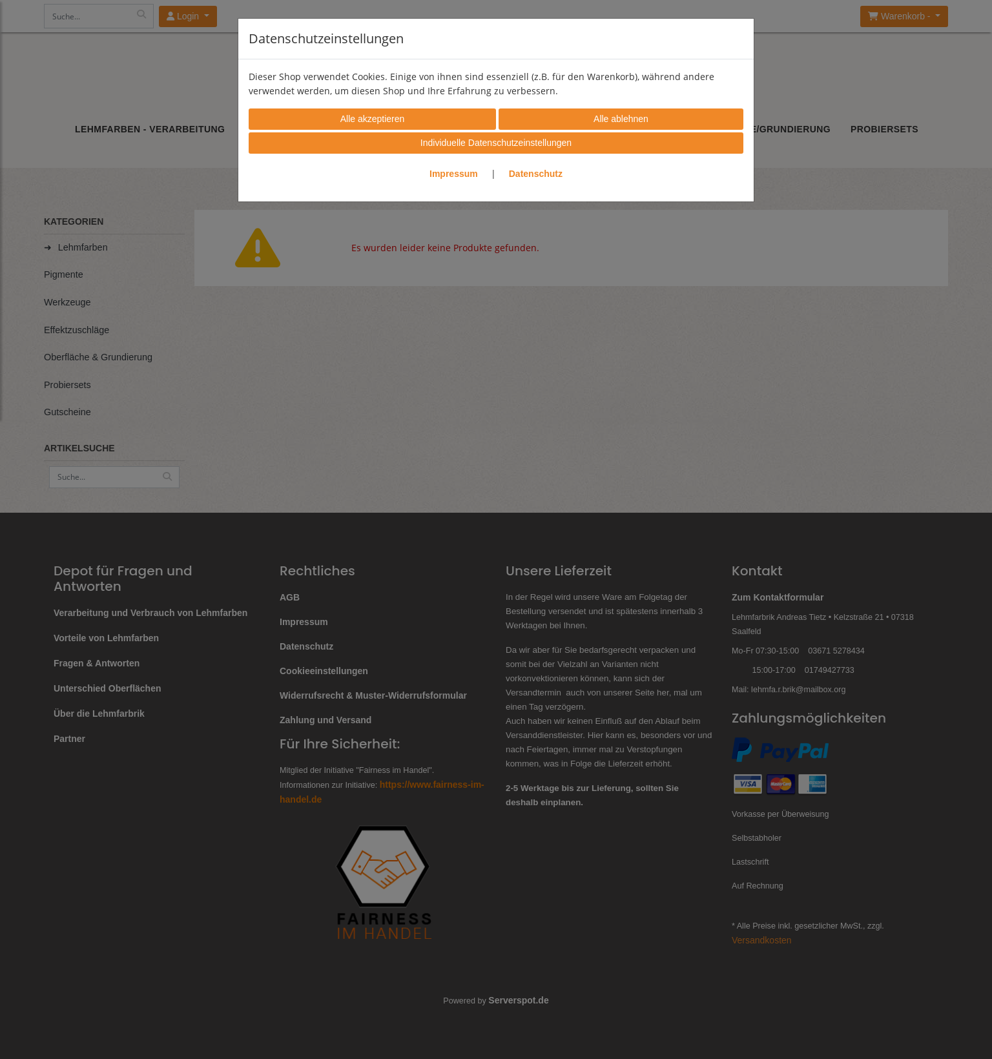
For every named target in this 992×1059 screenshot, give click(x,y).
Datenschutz (536, 174)
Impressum (453, 174)
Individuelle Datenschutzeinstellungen (496, 143)
